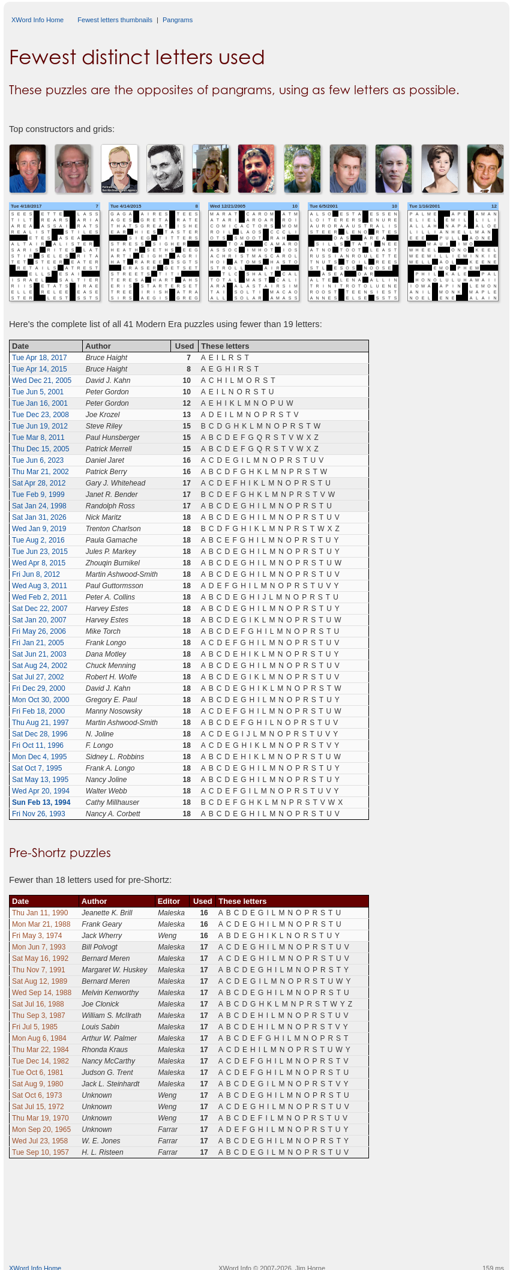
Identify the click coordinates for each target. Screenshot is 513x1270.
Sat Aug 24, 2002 (39, 665)
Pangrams (178, 19)
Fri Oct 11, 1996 (38, 745)
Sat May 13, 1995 (40, 779)
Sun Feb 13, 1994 (41, 802)
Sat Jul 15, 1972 (38, 1107)
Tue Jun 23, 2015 (40, 551)
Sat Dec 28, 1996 (40, 734)
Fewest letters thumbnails (114, 19)
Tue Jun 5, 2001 (38, 392)
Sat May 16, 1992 (40, 958)
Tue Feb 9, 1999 (38, 494)
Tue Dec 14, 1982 (40, 1061)
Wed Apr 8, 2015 (38, 563)
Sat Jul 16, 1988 (38, 1004)
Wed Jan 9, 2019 (39, 529)
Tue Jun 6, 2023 (38, 460)
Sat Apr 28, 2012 (38, 483)
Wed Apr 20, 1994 (41, 791)
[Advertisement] (256, 1225)
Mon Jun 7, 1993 (38, 947)
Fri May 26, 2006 (39, 631)
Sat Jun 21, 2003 (39, 654)
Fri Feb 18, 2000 (38, 711)
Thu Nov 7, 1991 (38, 970)
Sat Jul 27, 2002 (38, 677)
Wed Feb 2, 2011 (39, 597)
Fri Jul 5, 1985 (35, 1027)
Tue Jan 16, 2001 (40, 403)
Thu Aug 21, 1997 (40, 722)
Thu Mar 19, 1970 (40, 1118)
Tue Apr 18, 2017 (39, 358)
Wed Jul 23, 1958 (40, 1141)
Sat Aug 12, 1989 (39, 981)
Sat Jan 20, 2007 (39, 620)
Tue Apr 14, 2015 (39, 369)
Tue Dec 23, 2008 (40, 415)
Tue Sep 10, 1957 (40, 1152)
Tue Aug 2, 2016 (38, 540)
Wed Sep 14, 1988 (41, 993)
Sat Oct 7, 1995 (37, 768)
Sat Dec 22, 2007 (40, 608)
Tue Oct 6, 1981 (38, 1072)
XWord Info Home (37, 19)
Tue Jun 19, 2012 (40, 426)
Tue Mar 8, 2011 (38, 437)
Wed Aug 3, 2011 (39, 586)
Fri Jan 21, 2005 (38, 643)
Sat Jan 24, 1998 (39, 506)
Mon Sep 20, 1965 (41, 1129)
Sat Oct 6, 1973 (37, 1095)
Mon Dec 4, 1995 (39, 757)
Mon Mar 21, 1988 (41, 924)
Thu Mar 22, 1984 (40, 1050)
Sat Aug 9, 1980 (37, 1084)
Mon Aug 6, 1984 (39, 1038)
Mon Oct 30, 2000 (40, 700)
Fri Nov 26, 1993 (38, 814)
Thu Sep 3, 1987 (38, 1015)
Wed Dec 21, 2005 (41, 380)
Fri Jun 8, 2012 (36, 574)
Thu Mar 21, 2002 (40, 472)
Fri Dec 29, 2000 (38, 688)
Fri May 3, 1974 (37, 935)
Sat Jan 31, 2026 (39, 517)
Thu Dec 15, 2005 (40, 449)
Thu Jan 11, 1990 (40, 913)
